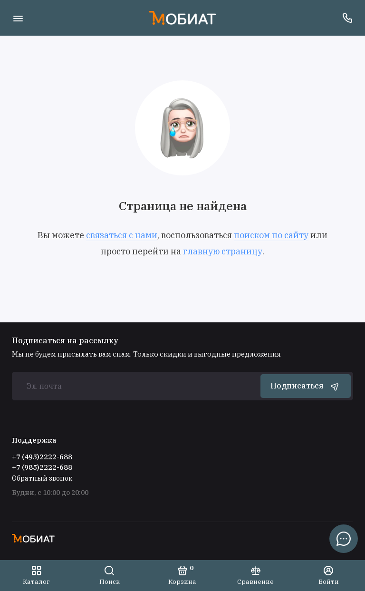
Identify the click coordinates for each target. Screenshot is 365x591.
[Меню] (18, 18)
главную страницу (222, 251)
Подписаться (305, 386)
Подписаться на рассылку (65, 340)
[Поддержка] (347, 18)
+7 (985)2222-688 (42, 467)
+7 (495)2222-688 (42, 456)
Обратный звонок (42, 478)
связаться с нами (121, 235)
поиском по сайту (271, 235)
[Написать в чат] (343, 538)
